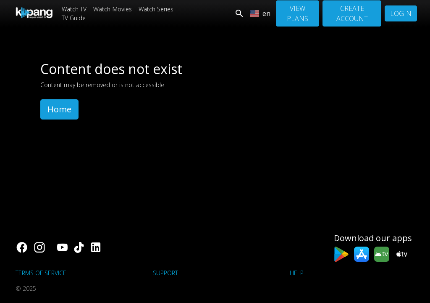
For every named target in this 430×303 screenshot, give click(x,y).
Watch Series (156, 9)
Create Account (352, 13)
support (165, 273)
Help (297, 273)
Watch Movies (112, 9)
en (260, 13)
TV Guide (74, 18)
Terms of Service (41, 273)
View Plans (297, 13)
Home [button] (59, 109)
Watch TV (74, 9)
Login (401, 13)
